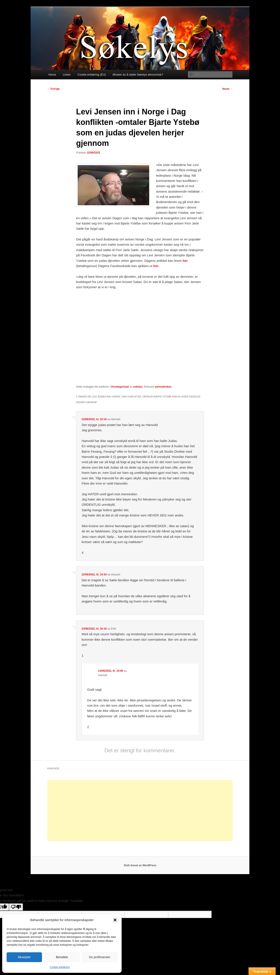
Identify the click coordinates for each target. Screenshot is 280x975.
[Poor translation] (16, 907)
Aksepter (24, 957)
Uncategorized (120, 386)
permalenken (163, 386)
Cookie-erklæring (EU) (91, 74)
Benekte (62, 957)
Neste (227, 88)
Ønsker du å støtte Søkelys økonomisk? (138, 74)
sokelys (138, 386)
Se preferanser (99, 957)
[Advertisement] (140, 810)
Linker (66, 74)
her (185, 260)
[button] (115, 920)
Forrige (53, 88)
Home (52, 74)
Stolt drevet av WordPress (140, 865)
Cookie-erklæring (60, 967)
